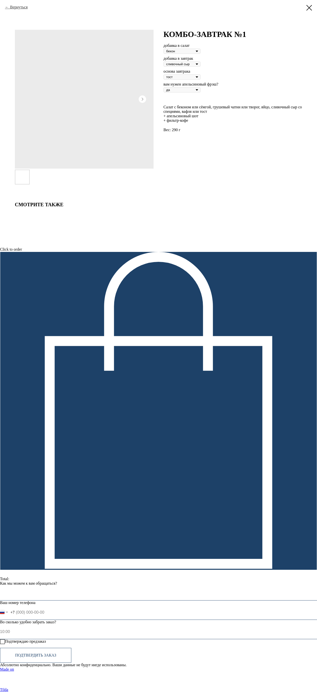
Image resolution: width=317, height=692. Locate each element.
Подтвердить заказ (35, 655)
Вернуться (18, 7)
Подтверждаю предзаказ (23, 641)
